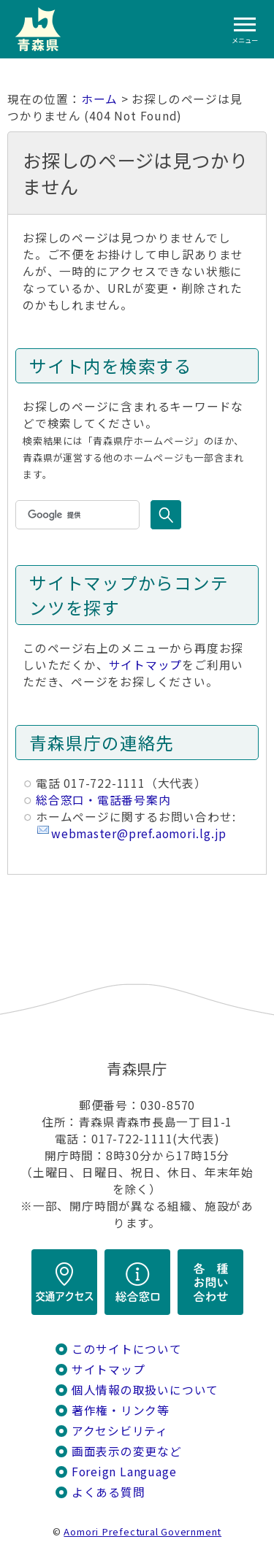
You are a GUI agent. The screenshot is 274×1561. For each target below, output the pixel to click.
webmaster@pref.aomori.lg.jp (139, 833)
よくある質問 (108, 1492)
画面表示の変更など (127, 1451)
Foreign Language (124, 1471)
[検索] (76, 514)
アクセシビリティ (120, 1430)
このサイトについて (127, 1349)
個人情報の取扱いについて (145, 1389)
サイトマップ (146, 664)
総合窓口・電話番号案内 (103, 799)
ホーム (99, 99)
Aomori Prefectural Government (142, 1531)
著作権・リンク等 (121, 1410)
